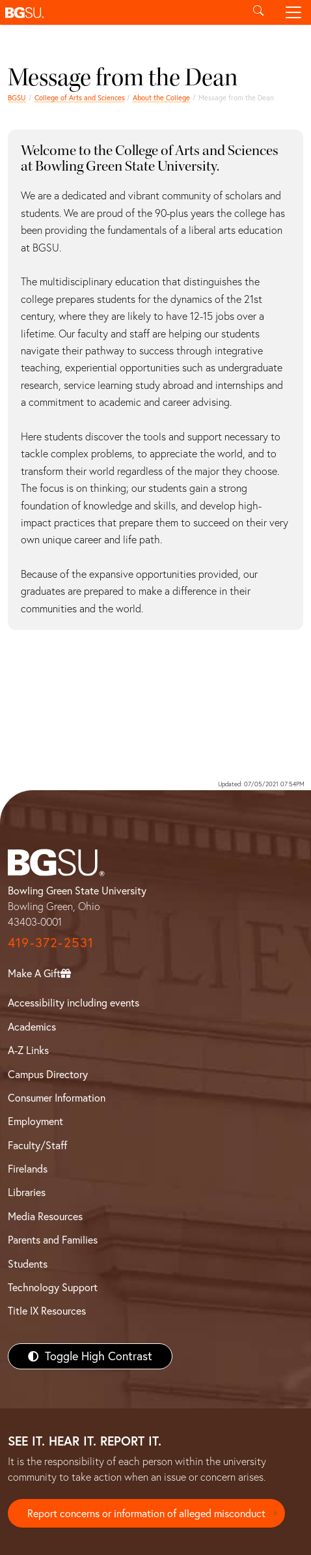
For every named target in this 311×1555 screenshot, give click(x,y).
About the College (161, 97)
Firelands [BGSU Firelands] (27, 1168)
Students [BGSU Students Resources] (27, 1263)
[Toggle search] (258, 12)
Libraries (27, 1192)
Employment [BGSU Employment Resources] (35, 1121)
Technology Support (53, 1287)
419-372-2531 (51, 942)
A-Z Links (28, 1050)
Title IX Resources (47, 1310)
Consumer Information (56, 1097)
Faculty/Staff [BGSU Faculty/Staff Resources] (37, 1145)
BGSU (17, 97)
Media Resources (45, 1216)
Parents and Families (53, 1239)
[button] (120, 12)
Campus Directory (48, 1074)
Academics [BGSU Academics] (32, 1026)
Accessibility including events (73, 1002)
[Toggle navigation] (293, 12)
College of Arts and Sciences (79, 97)
